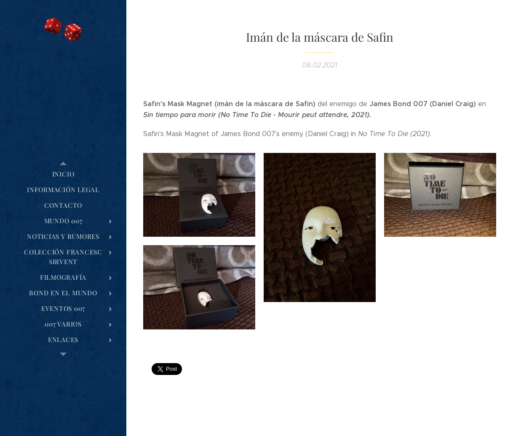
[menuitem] (63, 174)
